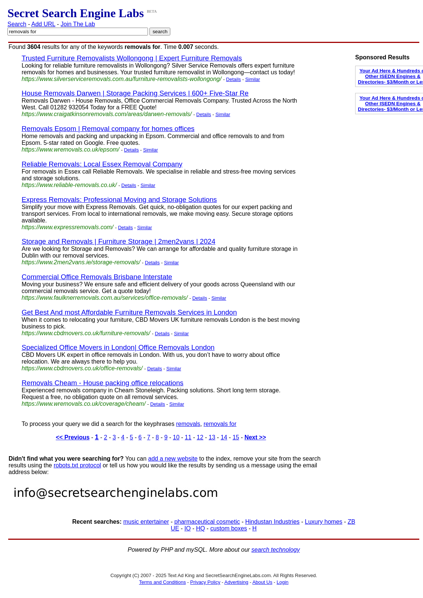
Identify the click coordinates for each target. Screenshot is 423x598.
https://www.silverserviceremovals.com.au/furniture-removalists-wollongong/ (121, 79)
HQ (200, 528)
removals (188, 424)
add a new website (173, 458)
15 (236, 437)
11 (188, 437)
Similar (252, 79)
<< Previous (73, 437)
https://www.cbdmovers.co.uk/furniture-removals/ (86, 333)
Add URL (43, 24)
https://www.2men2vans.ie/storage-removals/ (81, 262)
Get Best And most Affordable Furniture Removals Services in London (129, 312)
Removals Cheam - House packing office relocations (102, 383)
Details (233, 79)
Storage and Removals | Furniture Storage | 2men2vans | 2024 (118, 241)
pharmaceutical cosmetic (207, 521)
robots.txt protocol (77, 465)
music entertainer (146, 521)
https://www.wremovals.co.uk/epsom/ (70, 149)
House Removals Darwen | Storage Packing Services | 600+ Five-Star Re (135, 93)
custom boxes (228, 528)
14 (224, 437)
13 (212, 437)
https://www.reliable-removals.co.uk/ (69, 185)
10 (176, 437)
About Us (262, 582)
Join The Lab (78, 24)
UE (175, 528)
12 (200, 437)
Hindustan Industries (272, 521)
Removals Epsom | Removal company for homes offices (108, 129)
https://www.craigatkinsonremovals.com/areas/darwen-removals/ (107, 114)
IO (187, 528)
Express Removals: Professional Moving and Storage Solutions (119, 199)
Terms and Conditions (162, 582)
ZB (351, 521)
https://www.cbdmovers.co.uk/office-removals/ (82, 368)
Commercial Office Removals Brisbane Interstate (97, 277)
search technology (276, 549)
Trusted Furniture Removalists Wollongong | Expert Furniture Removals (132, 58)
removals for (219, 424)
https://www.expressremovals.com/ (67, 227)
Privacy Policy (205, 582)
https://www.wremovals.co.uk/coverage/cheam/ (84, 404)
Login (282, 582)
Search (16, 24)
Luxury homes (323, 521)
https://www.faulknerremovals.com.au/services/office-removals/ (104, 298)
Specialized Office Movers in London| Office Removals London (118, 347)
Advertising (236, 582)
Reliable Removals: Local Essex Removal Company (102, 164)
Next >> (255, 437)
